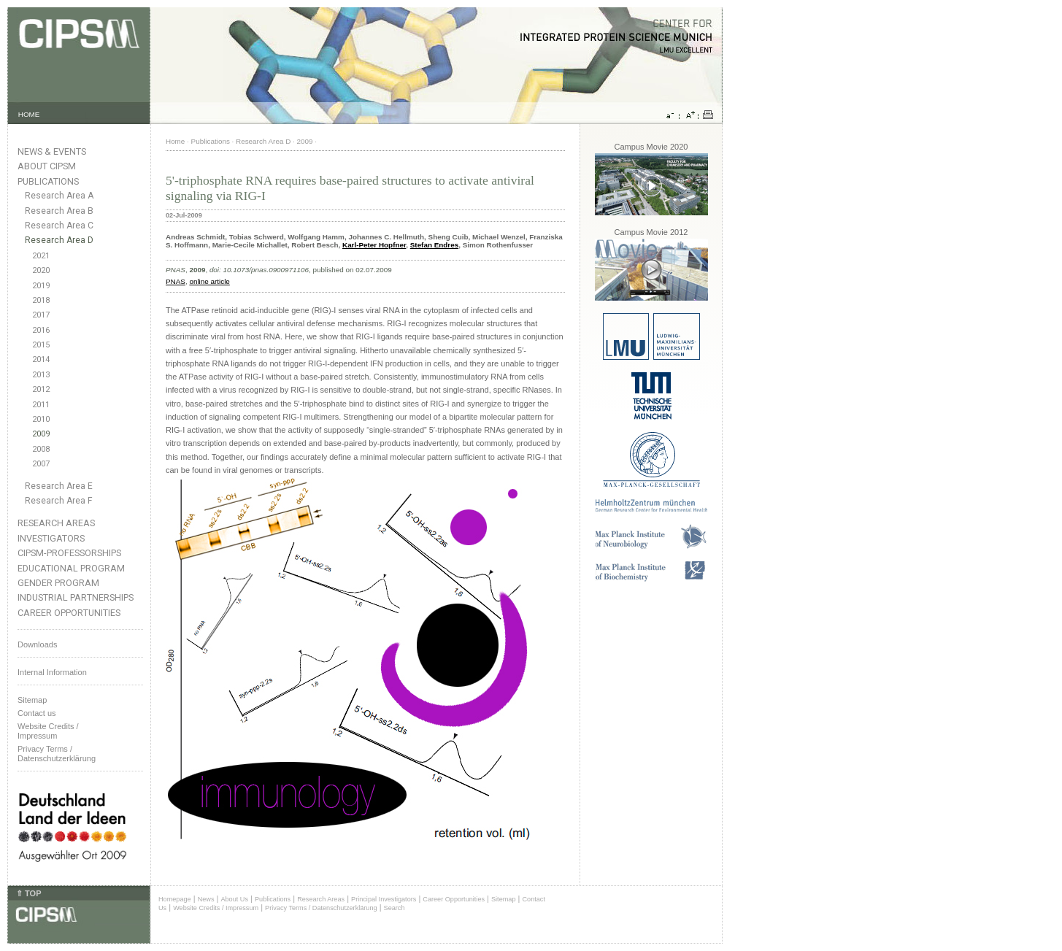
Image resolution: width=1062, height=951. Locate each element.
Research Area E (59, 486)
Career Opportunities (69, 612)
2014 (41, 359)
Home (175, 141)
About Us (234, 899)
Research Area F (59, 501)
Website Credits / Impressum (215, 908)
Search (394, 908)
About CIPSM (47, 166)
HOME (29, 114)
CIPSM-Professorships (69, 552)
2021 (41, 256)
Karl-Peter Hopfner (374, 245)
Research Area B (59, 211)
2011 (41, 404)
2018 (41, 300)
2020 (41, 270)
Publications (48, 181)
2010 (41, 419)
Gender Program (58, 582)
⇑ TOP (28, 893)
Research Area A (59, 195)
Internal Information (52, 672)
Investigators (51, 538)
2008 (41, 449)
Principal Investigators (383, 899)
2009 (41, 434)
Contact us (37, 713)
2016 (41, 330)
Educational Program (71, 568)
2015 (41, 345)
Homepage (174, 899)
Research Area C (59, 225)
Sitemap (32, 700)
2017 (41, 315)
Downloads (37, 644)
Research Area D (59, 240)
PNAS (175, 281)
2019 (41, 285)
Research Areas (56, 522)
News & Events (52, 151)
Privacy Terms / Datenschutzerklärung (57, 753)
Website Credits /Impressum (48, 731)
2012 (41, 389)
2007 (41, 464)
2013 (41, 375)
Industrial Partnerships (76, 597)
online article (209, 281)
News (206, 899)
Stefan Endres (434, 245)
